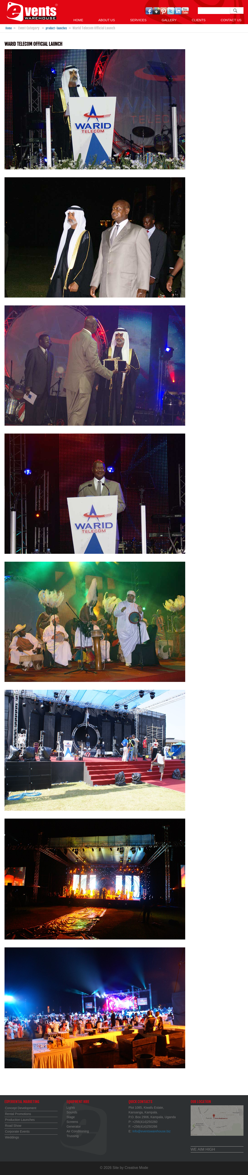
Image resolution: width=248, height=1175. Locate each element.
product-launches (56, 28)
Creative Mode (136, 1168)
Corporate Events (17, 1131)
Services (138, 20)
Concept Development (20, 1108)
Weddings (12, 1137)
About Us (106, 20)
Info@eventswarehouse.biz (151, 1131)
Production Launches (20, 1120)
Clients (199, 20)
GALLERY (169, 20)
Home (78, 20)
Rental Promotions (18, 1114)
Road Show (13, 1125)
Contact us (231, 20)
